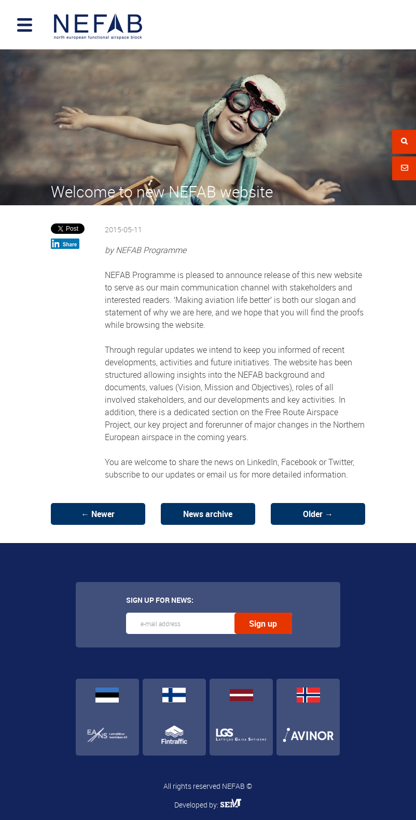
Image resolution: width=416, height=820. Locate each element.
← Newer (98, 514)
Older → (318, 514)
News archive (207, 514)
